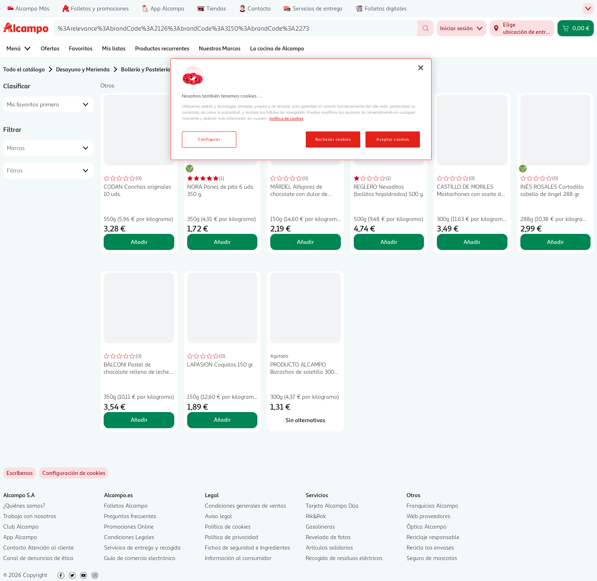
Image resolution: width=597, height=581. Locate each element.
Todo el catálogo (24, 69)
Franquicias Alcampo (432, 505)
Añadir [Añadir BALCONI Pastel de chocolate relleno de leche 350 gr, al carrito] (139, 419)
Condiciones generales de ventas (245, 505)
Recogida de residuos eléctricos (344, 557)
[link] (74, 473)
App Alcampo (20, 536)
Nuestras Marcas (219, 48)
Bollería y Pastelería (145, 69)
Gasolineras (320, 526)
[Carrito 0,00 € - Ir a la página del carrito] (575, 28)
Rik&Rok (316, 515)
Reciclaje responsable (433, 536)
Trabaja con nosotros (29, 515)
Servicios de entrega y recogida (142, 547)
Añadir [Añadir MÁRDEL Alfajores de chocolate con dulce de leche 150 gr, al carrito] (305, 241)
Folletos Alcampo (126, 505)
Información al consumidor (238, 557)
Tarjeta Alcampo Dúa (332, 505)
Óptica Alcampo (427, 526)
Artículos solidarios (329, 547)
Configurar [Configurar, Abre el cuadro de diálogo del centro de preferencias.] (209, 139)
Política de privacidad (231, 536)
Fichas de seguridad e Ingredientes (247, 547)
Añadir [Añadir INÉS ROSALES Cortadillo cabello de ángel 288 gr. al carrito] (555, 241)
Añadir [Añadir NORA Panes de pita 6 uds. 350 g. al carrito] (222, 241)
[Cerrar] (421, 68)
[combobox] (235, 28)
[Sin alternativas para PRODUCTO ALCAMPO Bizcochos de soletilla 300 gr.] (305, 420)
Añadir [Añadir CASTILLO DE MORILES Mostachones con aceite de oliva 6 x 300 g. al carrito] (471, 241)
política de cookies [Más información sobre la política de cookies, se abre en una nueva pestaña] (286, 118)
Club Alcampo (21, 526)
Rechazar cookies (333, 139)
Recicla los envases (430, 547)
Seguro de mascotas (432, 557)
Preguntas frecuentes (130, 515)
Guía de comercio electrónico (139, 557)
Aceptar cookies (392, 139)
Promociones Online (129, 526)
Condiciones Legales (129, 536)
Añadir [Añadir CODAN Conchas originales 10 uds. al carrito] (139, 241)
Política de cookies (227, 526)
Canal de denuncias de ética (38, 557)
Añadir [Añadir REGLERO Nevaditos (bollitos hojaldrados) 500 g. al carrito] (388, 241)
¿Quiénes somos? (24, 505)
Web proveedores (428, 515)
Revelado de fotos (328, 536)
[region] (301, 109)
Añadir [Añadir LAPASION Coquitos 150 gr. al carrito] (222, 419)
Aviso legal (218, 515)
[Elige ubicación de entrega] (522, 28)
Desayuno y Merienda (83, 69)
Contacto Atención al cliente (38, 547)
